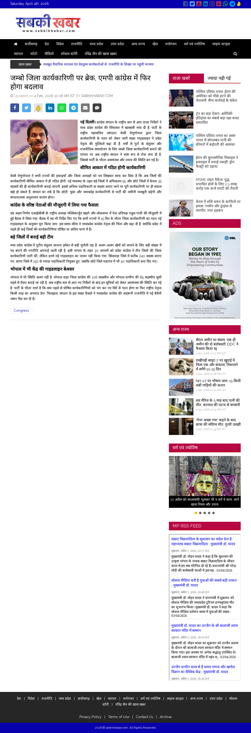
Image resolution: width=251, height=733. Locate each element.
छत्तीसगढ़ (31, 44)
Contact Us (144, 717)
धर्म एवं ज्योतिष (194, 44)
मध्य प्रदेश (96, 44)
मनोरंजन (170, 44)
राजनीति (76, 44)
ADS (177, 223)
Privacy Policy (90, 717)
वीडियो (49, 54)
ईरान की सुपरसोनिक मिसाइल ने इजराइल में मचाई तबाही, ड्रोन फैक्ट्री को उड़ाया (217, 162)
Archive (166, 717)
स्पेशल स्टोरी (69, 54)
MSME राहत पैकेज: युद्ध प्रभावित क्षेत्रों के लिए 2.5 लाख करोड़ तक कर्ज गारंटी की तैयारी (217, 184)
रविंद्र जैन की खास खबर (101, 54)
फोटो (33, 54)
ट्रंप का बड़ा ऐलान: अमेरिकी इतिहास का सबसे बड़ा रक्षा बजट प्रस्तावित (217, 118)
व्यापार (18, 54)
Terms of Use (118, 717)
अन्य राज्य (138, 44)
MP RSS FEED (187, 525)
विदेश (60, 44)
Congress (21, 310)
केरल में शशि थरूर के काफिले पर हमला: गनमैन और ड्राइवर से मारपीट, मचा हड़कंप (218, 206)
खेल (155, 44)
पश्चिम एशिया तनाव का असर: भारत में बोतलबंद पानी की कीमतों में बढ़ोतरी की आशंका (216, 140)
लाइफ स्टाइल (221, 44)
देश (47, 44)
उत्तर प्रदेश (117, 44)
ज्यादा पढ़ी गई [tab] (219, 78)
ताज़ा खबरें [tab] (181, 78)
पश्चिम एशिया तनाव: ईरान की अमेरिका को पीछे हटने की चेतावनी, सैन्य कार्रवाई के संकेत (216, 96)
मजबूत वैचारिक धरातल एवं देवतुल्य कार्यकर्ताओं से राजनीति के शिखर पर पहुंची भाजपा (98, 64)
